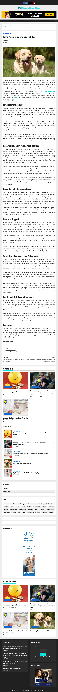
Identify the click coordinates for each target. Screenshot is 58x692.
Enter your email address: (43, 652)
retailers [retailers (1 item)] (13, 512)
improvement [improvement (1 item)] (36, 507)
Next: (42, 359)
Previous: (16, 359)
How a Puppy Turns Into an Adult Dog (8, 463)
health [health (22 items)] (23, 507)
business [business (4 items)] (29, 504)
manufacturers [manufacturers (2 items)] (22, 509)
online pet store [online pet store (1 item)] (50, 509)
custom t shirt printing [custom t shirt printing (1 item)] (38, 504)
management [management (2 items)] (13, 509)
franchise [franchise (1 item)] (6, 507)
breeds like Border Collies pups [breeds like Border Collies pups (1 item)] (16, 504)
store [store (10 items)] (23, 512)
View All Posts (10, 352)
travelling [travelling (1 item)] (51, 512)
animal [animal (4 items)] (5, 504)
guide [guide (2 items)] (12, 507)
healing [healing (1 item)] (17, 507)
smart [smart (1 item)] (19, 512)
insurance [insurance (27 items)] (6, 509)
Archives (5, 488)
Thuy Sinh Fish (7, 26)
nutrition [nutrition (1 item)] (37, 509)
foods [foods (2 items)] (52, 504)
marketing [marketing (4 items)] (30, 509)
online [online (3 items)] (42, 509)
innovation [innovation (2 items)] (51, 507)
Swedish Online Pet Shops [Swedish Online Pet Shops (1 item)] (33, 512)
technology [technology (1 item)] (44, 512)
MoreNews (34, 690)
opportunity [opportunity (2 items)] (7, 512)
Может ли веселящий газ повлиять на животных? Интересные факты (15, 392)
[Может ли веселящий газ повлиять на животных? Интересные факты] (15, 380)
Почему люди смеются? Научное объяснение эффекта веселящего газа (42, 393)
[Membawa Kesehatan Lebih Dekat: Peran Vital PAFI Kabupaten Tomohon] (15, 407)
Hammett (8, 345)
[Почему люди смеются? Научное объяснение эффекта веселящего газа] (42, 380)
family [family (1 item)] (47, 504)
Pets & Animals (16, 26)
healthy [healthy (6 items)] (29, 507)
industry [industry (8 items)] (44, 507)
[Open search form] (55, 21)
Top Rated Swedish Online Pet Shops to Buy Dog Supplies (8, 473)
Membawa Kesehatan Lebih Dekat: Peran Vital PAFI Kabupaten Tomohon (15, 419)
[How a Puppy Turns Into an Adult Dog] (42, 620)
